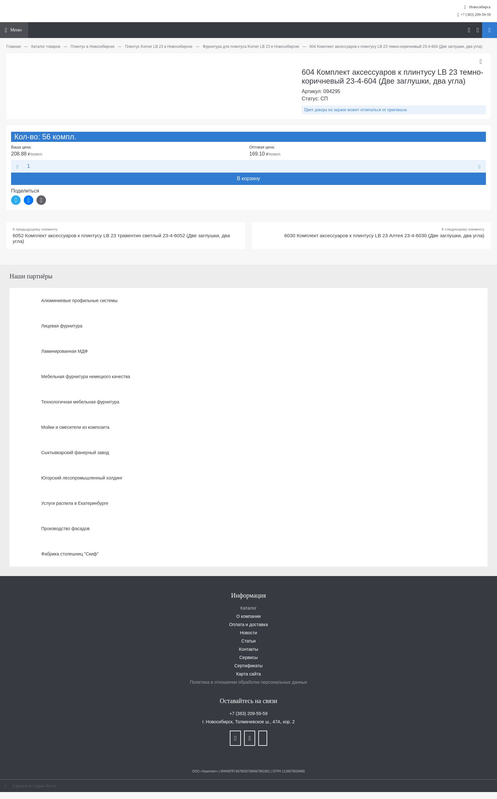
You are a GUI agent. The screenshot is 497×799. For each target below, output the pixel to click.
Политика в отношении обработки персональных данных (248, 682)
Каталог (249, 608)
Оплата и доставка (248, 624)
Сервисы (248, 657)
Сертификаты (248, 666)
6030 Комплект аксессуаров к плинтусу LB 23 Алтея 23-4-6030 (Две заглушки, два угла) (381, 235)
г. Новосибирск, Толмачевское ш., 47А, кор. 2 (248, 722)
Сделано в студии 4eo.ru (34, 786)
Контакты (248, 649)
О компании (248, 616)
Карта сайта (248, 674)
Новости (248, 633)
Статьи (248, 641)
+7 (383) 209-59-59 (476, 14)
